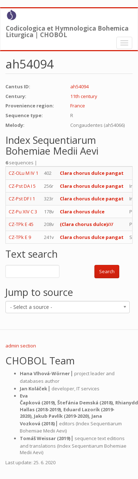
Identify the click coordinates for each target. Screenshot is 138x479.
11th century (83, 96)
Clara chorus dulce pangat (92, 173)
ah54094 (79, 86)
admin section (20, 345)
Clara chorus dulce (82, 211)
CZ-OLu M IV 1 (23, 173)
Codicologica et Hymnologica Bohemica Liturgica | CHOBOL (67, 30)
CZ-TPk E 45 (21, 224)
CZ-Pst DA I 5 (22, 186)
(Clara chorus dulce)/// (87, 224)
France (77, 105)
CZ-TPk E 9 (20, 237)
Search (107, 271)
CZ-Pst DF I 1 (22, 198)
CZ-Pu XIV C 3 (23, 211)
